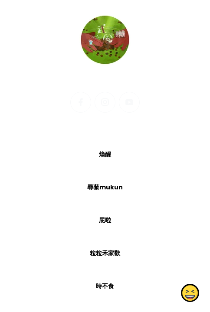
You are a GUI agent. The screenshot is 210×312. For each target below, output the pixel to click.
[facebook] (80, 102)
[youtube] (129, 102)
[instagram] (105, 102)
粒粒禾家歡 (105, 253)
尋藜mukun (105, 187)
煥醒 (105, 154)
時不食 (105, 286)
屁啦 (105, 220)
